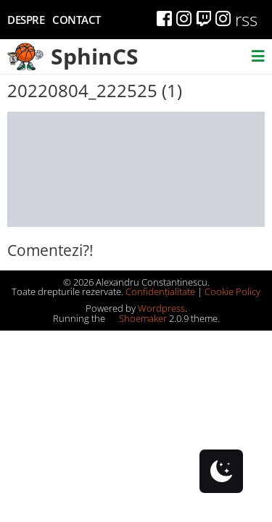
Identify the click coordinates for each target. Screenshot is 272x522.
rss (246, 19)
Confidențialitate (160, 291)
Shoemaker (137, 318)
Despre (25, 19)
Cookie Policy (232, 291)
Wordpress (161, 308)
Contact (76, 19)
